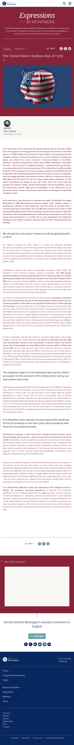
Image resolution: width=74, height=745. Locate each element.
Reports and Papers (11, 687)
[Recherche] (64, 3)
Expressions (8, 692)
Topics (5, 680)
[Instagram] (44, 644)
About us (6, 713)
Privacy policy (38, 738)
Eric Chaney (10, 131)
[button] (71, 3)
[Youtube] (40, 644)
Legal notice (25, 738)
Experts (6, 716)
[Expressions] (37, 18)
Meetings (7, 696)
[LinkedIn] (69, 48)
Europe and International (14, 675)
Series (5, 701)
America (7, 49)
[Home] (9, 3)
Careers (6, 718)
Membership (8, 721)
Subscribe (39, 636)
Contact (6, 727)
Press (5, 724)
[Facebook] (61, 48)
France (6, 670)
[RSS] (49, 644)
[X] (65, 48)
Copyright (14, 738)
